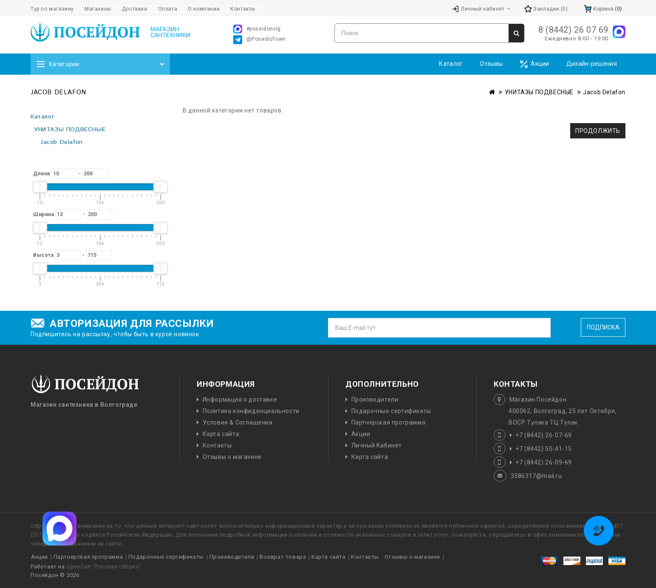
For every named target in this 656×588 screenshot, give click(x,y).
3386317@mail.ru (536, 476)
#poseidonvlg (257, 29)
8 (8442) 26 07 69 (573, 30)
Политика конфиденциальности (251, 411)
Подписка (603, 327)
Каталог (451, 63)
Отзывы (491, 63)
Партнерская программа (388, 422)
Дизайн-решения (591, 63)
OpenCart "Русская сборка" (103, 566)
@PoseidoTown (259, 39)
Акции (534, 64)
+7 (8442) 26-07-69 (543, 435)
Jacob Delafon (604, 92)
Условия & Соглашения (238, 422)
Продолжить (597, 130)
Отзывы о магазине (232, 456)
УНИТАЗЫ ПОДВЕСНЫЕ (539, 92)
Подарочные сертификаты (391, 411)
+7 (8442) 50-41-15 (543, 448)
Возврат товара (283, 557)
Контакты (217, 445)
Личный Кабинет (376, 445)
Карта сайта (221, 433)
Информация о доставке (240, 399)
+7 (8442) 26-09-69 (543, 462)
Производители (375, 399)
